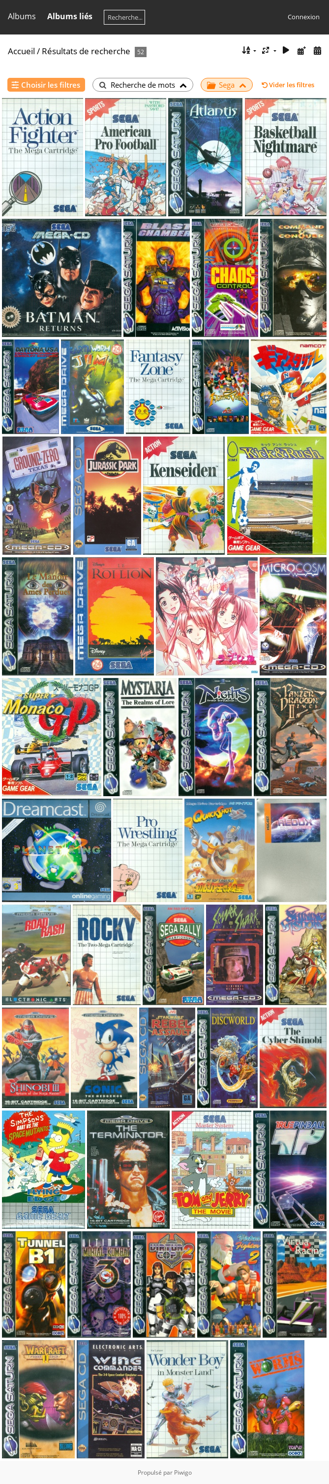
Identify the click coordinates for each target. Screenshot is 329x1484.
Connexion (304, 16)
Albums (22, 16)
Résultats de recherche (86, 51)
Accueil (21, 51)
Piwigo (183, 1472)
